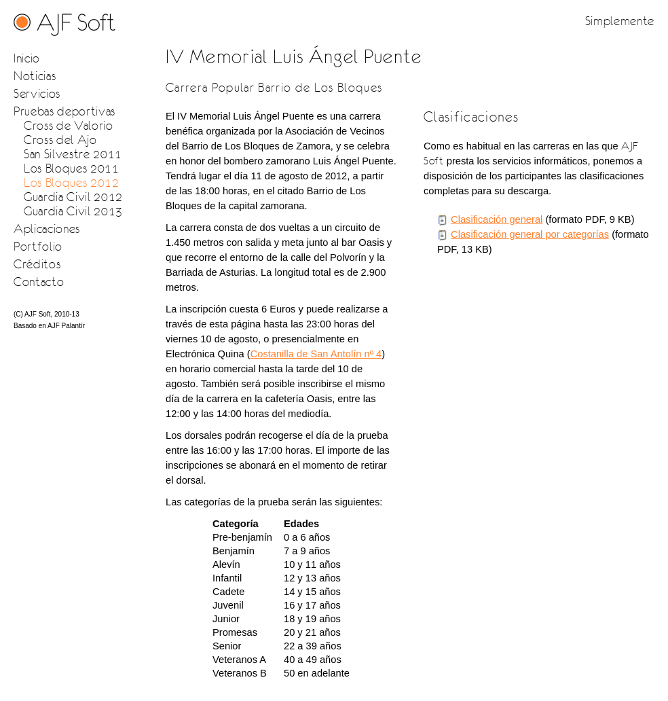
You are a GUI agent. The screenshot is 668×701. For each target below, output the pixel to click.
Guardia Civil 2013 (73, 211)
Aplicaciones (47, 228)
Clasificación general (496, 219)
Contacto (39, 281)
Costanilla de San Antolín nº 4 (316, 353)
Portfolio (38, 246)
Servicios (37, 93)
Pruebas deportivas (64, 111)
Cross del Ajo (60, 139)
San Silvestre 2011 (73, 154)
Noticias (35, 76)
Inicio (27, 58)
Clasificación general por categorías (530, 234)
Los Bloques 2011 (71, 168)
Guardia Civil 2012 (73, 197)
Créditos (37, 264)
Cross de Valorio (68, 125)
